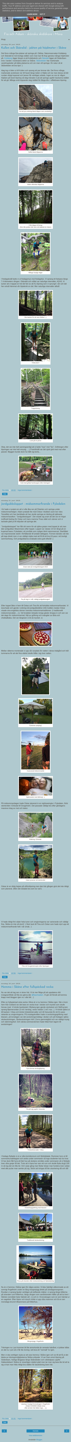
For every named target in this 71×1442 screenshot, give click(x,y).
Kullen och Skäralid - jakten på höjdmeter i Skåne (33, 47)
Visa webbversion (35, 1435)
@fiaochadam (37, 995)
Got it (42, 14)
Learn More (32, 14)
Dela (4, 494)
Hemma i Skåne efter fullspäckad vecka (27, 987)
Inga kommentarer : (25, 490)
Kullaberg (8, 58)
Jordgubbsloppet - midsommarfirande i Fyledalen (33, 504)
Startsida (35, 1431)
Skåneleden (41, 61)
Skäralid (45, 58)
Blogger (39, 1440)
